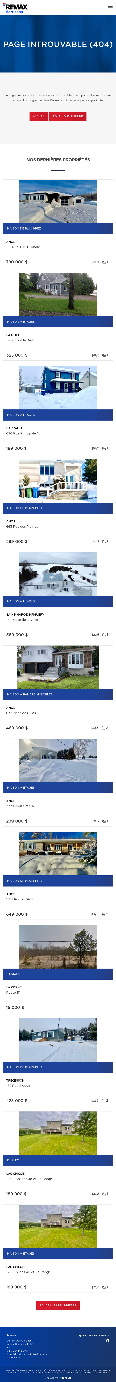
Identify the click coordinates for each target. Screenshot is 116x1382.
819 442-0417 (20, 1351)
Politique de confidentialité (34, 1373)
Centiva (65, 1378)
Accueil (39, 116)
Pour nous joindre (68, 116)
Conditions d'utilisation (65, 1373)
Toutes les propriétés (58, 1305)
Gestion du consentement (94, 1373)
